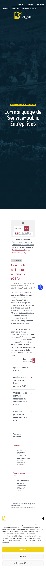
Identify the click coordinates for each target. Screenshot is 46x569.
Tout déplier (28, 361)
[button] (42, 518)
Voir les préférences (23, 563)
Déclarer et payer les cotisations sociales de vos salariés (23, 455)
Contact (40, 5)
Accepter (23, 549)
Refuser (23, 556)
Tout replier (29, 359)
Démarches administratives (23, 105)
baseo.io (32, 508)
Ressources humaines (21, 242)
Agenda (29, 5)
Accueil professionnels (21, 239)
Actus (20, 5)
